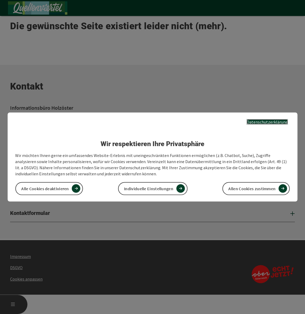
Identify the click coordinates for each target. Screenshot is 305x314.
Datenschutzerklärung (267, 122)
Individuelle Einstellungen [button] (148, 188)
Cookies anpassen (26, 279)
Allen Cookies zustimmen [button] (251, 188)
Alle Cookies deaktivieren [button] (45, 188)
